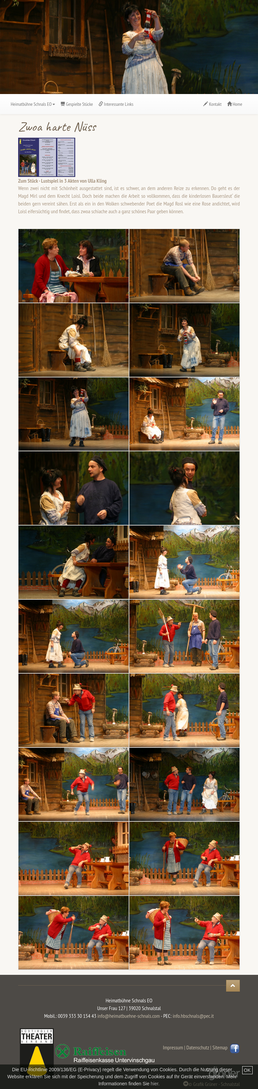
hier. (155, 1083)
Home (234, 104)
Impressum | (174, 1047)
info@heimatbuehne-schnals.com (128, 1015)
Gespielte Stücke (76, 104)
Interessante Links (115, 104)
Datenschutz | (198, 1047)
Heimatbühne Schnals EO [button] (33, 104)
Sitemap (221, 1047)
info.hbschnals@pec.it (193, 1015)
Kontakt (212, 104)
